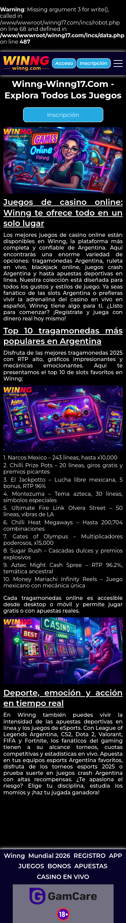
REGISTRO (90, 856)
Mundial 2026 (49, 856)
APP (115, 856)
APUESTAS (91, 866)
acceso (64, 63)
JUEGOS (31, 866)
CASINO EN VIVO (63, 877)
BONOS (59, 866)
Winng (14, 856)
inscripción (94, 63)
